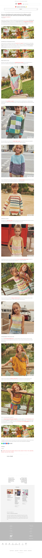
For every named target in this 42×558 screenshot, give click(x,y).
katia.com (18, 1)
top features (22, 259)
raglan (16, 450)
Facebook (6, 544)
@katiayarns (13, 544)
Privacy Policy (25, 550)
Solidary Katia (11, 538)
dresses (12, 450)
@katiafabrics (16, 544)
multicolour (8, 450)
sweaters (31, 450)
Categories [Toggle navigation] (28, 9)
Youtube (3, 544)
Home (1, 12)
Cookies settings (30, 550)
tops (28, 450)
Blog (25, 544)
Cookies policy (21, 550)
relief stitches (24, 450)
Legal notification (12, 550)
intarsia (4, 450)
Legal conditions (17, 550)
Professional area (22, 1)
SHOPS (15, 1)
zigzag (19, 450)
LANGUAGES (25, 1)
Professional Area (31, 538)
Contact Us (31, 528)
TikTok (19, 544)
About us (11, 528)
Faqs (30, 533)
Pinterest (9, 544)
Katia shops (11, 533)
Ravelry (23, 544)
